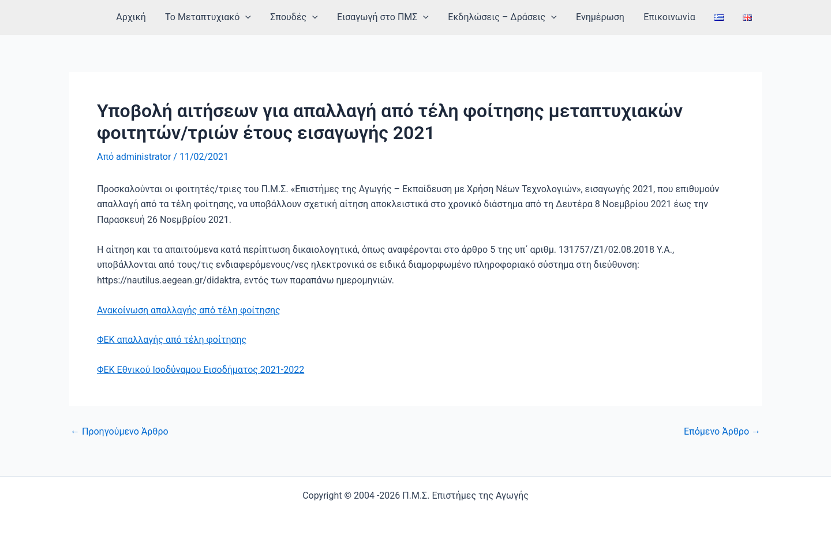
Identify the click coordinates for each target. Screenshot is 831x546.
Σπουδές (299, 17)
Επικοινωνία (671, 17)
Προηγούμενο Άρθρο (119, 431)
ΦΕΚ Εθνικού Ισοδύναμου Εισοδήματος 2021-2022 (200, 369)
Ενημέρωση (603, 17)
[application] (251, 17)
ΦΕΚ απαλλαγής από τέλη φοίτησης (171, 339)
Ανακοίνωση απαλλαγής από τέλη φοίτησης (188, 310)
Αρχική (137, 17)
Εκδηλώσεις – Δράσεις (505, 17)
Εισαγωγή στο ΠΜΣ (387, 17)
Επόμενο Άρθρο (722, 431)
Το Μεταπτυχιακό (214, 17)
